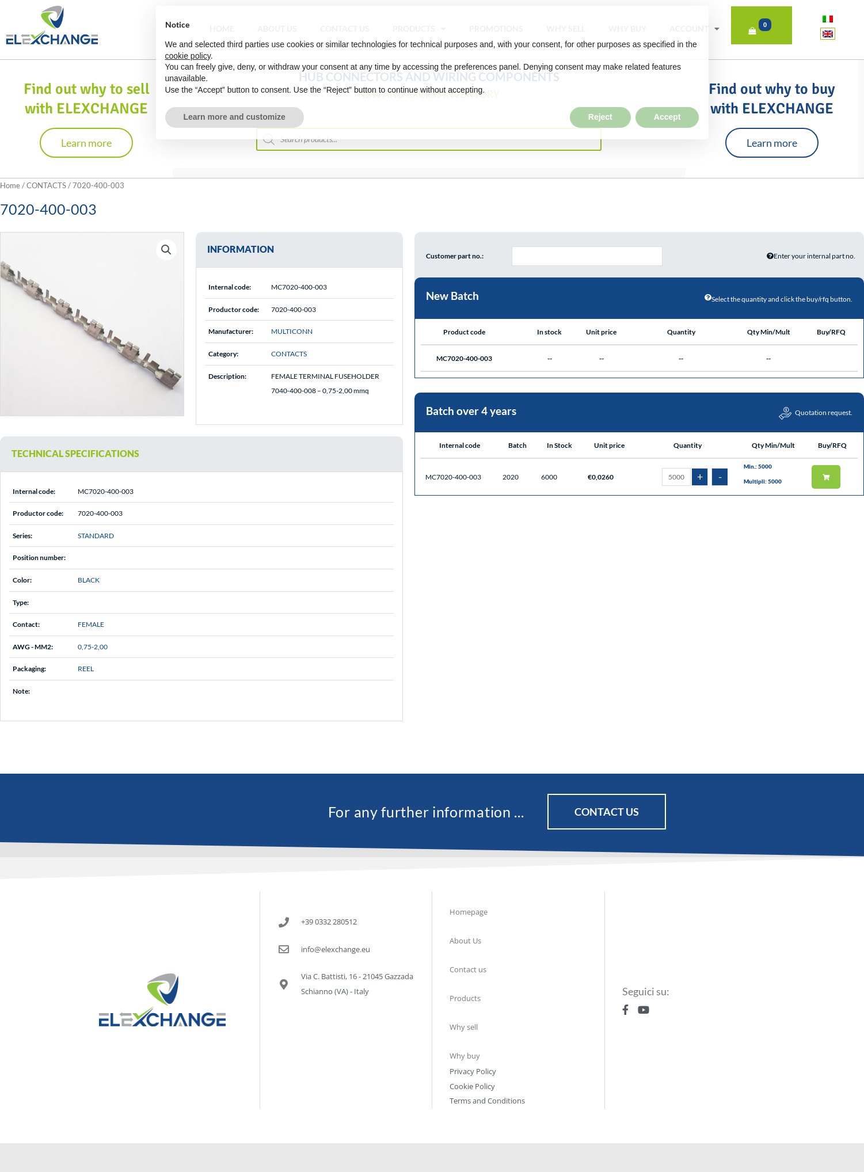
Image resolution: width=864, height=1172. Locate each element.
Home (222, 28)
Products (419, 29)
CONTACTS (46, 185)
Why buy (627, 28)
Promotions (496, 28)
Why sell (565, 28)
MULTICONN (292, 331)
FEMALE (91, 624)
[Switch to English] (827, 34)
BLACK (89, 580)
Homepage (469, 912)
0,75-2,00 (93, 646)
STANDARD (96, 535)
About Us (277, 28)
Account (694, 29)
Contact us (345, 28)
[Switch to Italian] (827, 19)
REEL (86, 668)
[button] (166, 249)
